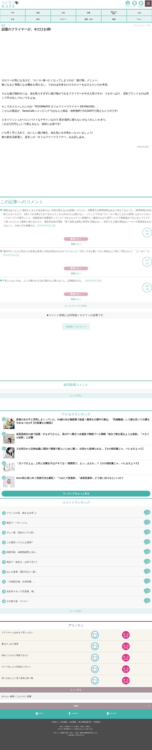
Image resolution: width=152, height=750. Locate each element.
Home (41, 713)
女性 (63, 13)
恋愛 (88, 13)
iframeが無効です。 (76, 264)
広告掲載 (64, 722)
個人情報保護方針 (85, 722)
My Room (114, 713)
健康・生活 (89, 19)
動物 (114, 19)
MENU (148, 3)
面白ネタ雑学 (114, 12)
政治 (38, 19)
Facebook (75, 713)
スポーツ (63, 19)
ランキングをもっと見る (76, 493)
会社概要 (73, 722)
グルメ (139, 19)
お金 (139, 13)
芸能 (38, 13)
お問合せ (55, 722)
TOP (12, 13)
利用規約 (97, 722)
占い (134, 6)
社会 (12, 19)
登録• (141, 6)
